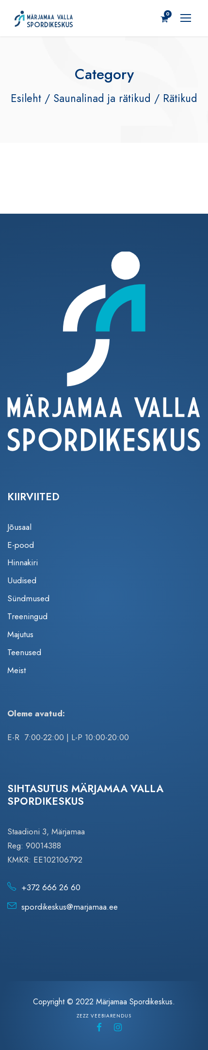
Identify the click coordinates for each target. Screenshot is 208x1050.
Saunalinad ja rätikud (102, 98)
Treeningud (27, 616)
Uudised (21, 580)
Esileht (26, 98)
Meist (16, 670)
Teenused (24, 652)
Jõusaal (19, 527)
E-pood (20, 545)
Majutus (20, 634)
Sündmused (28, 598)
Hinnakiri (22, 562)
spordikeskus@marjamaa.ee (69, 907)
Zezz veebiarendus (104, 1015)
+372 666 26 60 (50, 887)
